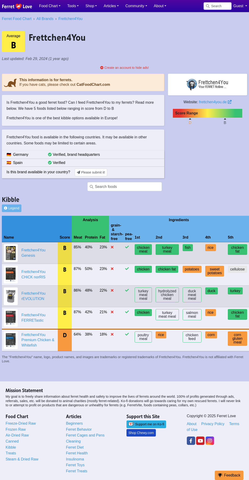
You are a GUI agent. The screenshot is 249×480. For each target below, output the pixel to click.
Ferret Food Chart (16, 19)
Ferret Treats (76, 471)
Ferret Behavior (79, 429)
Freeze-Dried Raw (21, 423)
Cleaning (73, 441)
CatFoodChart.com (93, 85)
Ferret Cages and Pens (85, 435)
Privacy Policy (213, 424)
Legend (11, 208)
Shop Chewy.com (141, 433)
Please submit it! (91, 172)
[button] (50, 6)
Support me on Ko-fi (146, 424)
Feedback (229, 475)
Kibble (11, 447)
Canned (12, 441)
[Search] (218, 6)
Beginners (74, 423)
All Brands (44, 19)
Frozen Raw (16, 429)
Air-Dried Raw (17, 435)
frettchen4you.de (215, 102)
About (192, 424)
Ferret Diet (75, 447)
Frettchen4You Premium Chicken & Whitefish (37, 340)
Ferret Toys (75, 465)
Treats (11, 453)
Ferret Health (77, 453)
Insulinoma (75, 459)
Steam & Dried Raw (22, 459)
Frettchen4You (70, 19)
